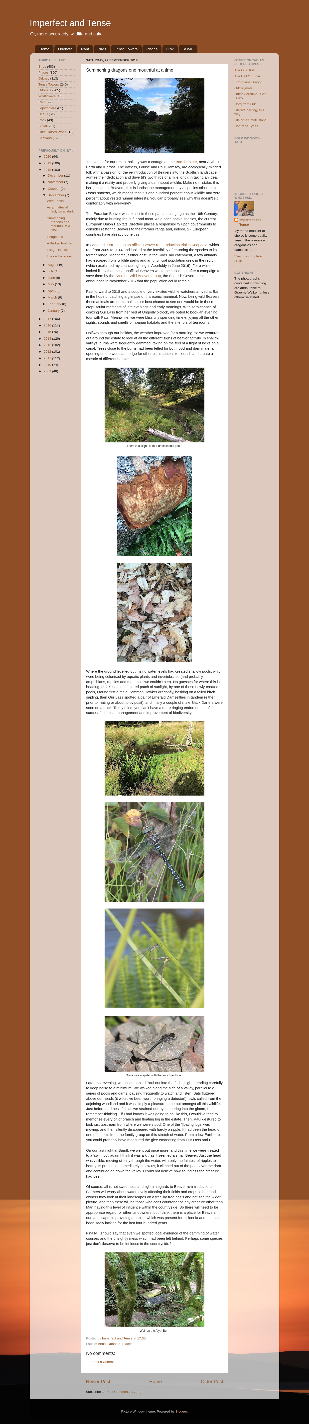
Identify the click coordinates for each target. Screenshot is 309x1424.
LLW (170, 49)
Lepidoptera (47, 108)
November (56, 182)
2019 (48, 163)
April (51, 291)
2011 (48, 358)
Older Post (212, 1381)
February (55, 304)
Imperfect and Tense (70, 23)
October (54, 189)
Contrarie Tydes (246, 126)
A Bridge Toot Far (60, 243)
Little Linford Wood (52, 132)
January (54, 310)
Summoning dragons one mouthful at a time (58, 224)
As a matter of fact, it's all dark (60, 209)
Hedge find (55, 237)
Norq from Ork (245, 104)
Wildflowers (47, 96)
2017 (48, 319)
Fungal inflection (59, 250)
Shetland (45, 138)
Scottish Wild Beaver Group (138, 276)
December (56, 175)
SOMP (187, 49)
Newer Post (98, 1381)
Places (151, 49)
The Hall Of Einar (247, 76)
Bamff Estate (186, 162)
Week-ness (55, 201)
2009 (48, 371)
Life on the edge (59, 256)
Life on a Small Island (250, 120)
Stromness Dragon (248, 82)
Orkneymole (243, 88)
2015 (48, 332)
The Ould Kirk (244, 70)
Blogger (181, 1411)
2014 (48, 338)
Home (44, 49)
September (56, 195)
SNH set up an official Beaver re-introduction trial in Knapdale (157, 245)
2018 (48, 170)
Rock (42, 120)
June (52, 278)
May (51, 284)
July (51, 271)
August (53, 265)
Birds (102, 49)
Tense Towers (126, 49)
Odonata (65, 49)
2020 (48, 156)
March (53, 297)
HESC (43, 114)
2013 (48, 345)
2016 (48, 325)
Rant (85, 49)
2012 (48, 351)
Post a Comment (105, 1362)
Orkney (43, 78)
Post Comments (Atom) (124, 1392)
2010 (48, 365)
